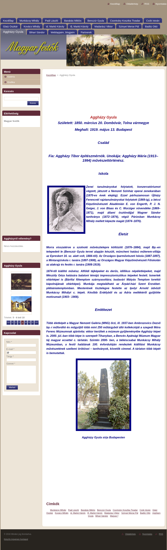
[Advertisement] (21, 182)
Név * (9, 342)
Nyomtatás (161, 4)
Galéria (11, 76)
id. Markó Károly (77, 513)
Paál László (73, 510)
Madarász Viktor (111, 513)
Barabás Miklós (88, 510)
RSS (147, 4)
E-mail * (10, 349)
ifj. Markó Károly (94, 513)
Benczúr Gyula (104, 510)
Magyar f (114, 516)
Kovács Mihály (61, 513)
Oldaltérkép (132, 4)
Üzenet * (10, 363)
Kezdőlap (115, 4)
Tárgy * (10, 356)
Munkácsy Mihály (58, 510)
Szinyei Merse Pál (129, 513)
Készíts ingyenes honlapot (16, 539)
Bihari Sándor (101, 516)
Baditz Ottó (145, 513)
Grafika (11, 82)
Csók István (145, 510)
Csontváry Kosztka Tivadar (125, 510)
